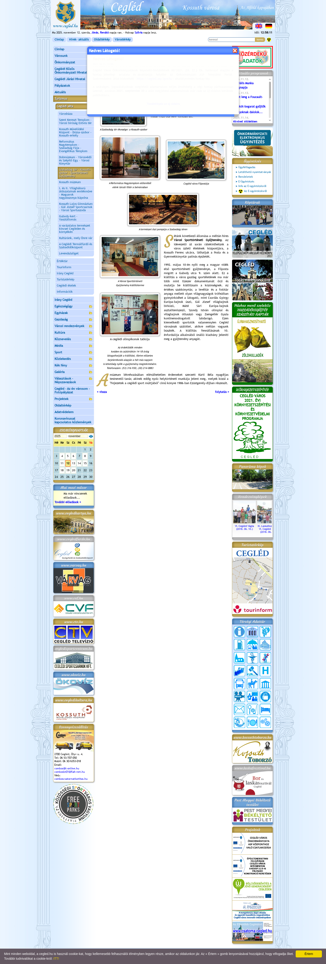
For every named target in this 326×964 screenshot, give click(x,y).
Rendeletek (245, 176)
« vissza (102, 392)
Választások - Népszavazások (74, 380)
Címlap (59, 39)
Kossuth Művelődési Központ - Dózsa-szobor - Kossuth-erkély (75, 132)
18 (62, 470)
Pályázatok (62, 85)
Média (74, 346)
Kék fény (74, 366)
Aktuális (74, 92)
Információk (65, 291)
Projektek (74, 399)
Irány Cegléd (65, 273)
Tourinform (64, 267)
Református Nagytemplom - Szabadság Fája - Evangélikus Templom (73, 146)
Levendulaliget (69, 253)
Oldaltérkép (102, 39)
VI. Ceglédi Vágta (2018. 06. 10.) (244, 526)
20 (73, 470)
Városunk (74, 56)
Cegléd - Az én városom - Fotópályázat (72, 390)
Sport (74, 352)
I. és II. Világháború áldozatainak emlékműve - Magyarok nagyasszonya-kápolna (75, 193)
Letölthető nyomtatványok (254, 172)
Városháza (65, 113)
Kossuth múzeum (70, 182)
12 (68, 463)
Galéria (74, 372)
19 (68, 470)
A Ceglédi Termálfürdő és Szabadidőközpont (75, 245)
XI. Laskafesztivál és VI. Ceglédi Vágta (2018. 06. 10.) (268, 527)
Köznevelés (74, 339)
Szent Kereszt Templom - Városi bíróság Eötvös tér (75, 121)
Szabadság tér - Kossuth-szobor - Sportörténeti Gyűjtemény (75, 173)
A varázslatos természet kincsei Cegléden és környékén (74, 229)
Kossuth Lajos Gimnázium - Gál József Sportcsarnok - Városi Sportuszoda (76, 207)
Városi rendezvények (74, 326)
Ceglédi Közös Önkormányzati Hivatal (74, 70)
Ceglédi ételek (66, 285)
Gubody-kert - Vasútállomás (68, 218)
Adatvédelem (64, 412)
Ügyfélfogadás (246, 167)
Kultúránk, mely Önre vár (75, 238)
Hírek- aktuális (79, 39)
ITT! (56, 958)
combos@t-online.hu (66, 768)
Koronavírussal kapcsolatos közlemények (73, 420)
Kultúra (74, 333)
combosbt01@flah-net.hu (69, 771)
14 (79, 463)
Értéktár (62, 261)
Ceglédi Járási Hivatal (70, 79)
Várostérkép (123, 39)
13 (73, 463)
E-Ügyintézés (246, 181)
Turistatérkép (65, 279)
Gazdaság (74, 320)
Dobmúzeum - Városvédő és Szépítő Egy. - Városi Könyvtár (75, 160)
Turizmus (74, 99)
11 (62, 463)
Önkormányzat (74, 62)
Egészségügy (74, 306)
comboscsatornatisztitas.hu (71, 778)
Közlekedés (74, 359)
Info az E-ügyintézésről (252, 186)
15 (85, 463)
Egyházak (74, 313)
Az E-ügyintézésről (252, 191)
